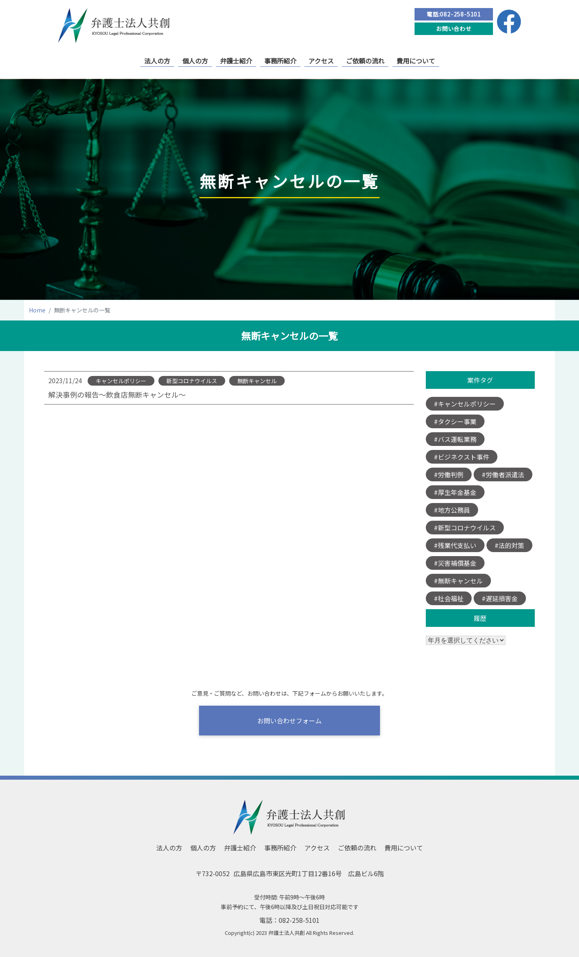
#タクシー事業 (455, 421)
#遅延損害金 (500, 598)
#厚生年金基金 (455, 492)
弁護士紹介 (236, 61)
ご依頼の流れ (365, 61)
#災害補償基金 (455, 563)
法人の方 (157, 61)
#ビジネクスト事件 (461, 457)
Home (37, 310)
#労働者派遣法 (503, 474)
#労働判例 (449, 474)
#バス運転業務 (455, 439)
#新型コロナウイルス (465, 527)
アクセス (321, 61)
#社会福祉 (449, 598)
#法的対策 (509, 545)
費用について (415, 61)
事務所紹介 (280, 61)
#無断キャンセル (458, 580)
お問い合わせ (454, 29)
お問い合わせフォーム (289, 720)
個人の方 (195, 61)
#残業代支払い (455, 545)
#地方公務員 (452, 510)
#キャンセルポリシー (465, 404)
